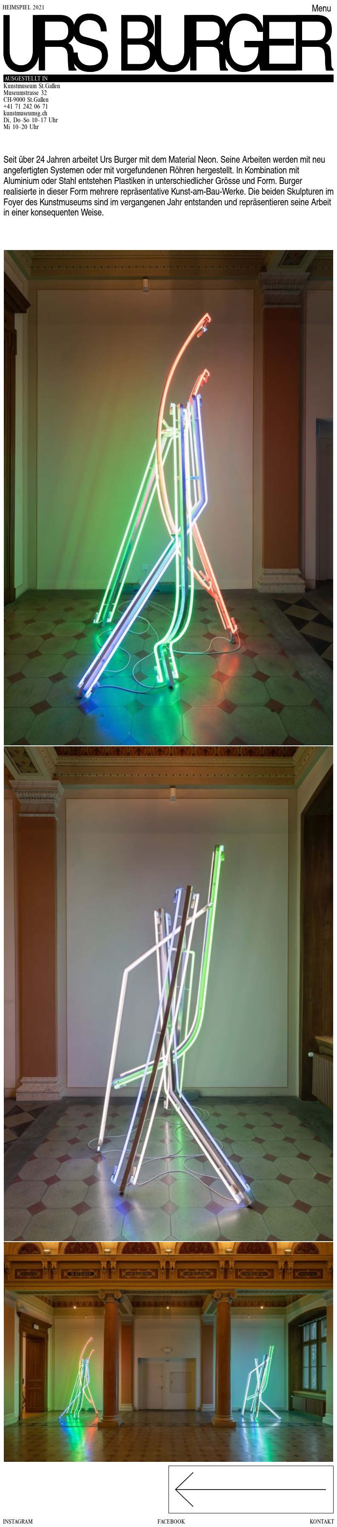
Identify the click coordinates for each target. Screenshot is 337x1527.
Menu (321, 9)
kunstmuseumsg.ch (25, 114)
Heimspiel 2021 (24, 8)
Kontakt (322, 1522)
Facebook (171, 1522)
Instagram (18, 1522)
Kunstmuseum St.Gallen (31, 86)
